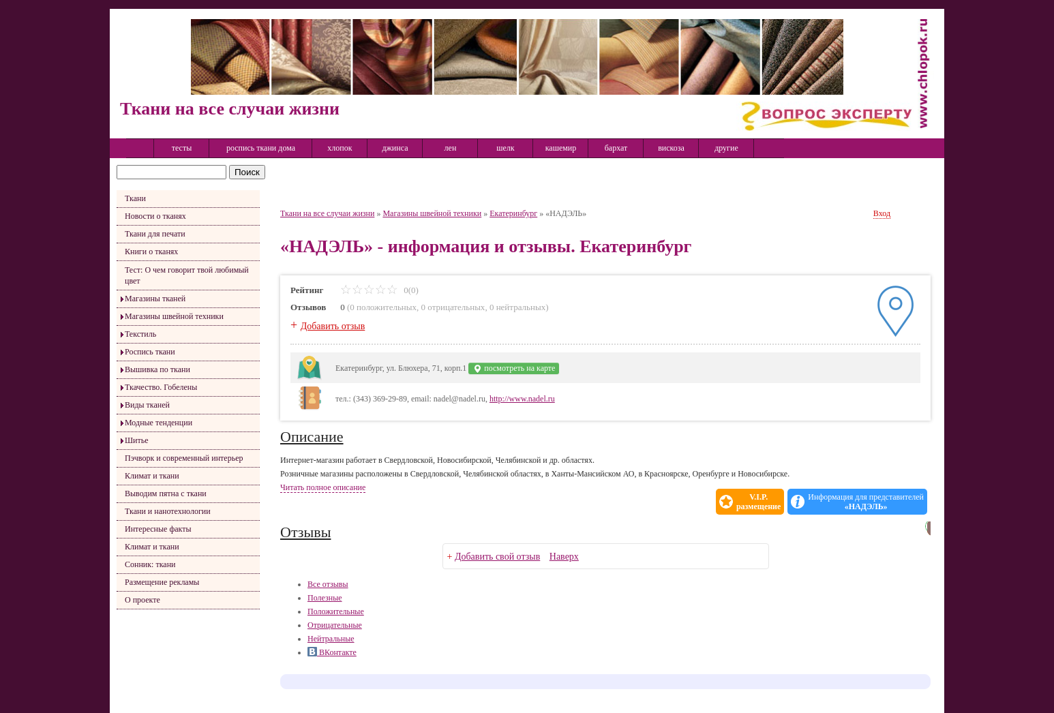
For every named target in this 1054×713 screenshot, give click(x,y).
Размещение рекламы (162, 582)
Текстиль (140, 334)
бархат (616, 148)
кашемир (561, 148)
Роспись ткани (150, 351)
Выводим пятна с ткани (166, 493)
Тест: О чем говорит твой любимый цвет (187, 275)
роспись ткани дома (260, 148)
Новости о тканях (155, 216)
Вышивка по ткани (157, 369)
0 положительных (383, 307)
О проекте (142, 600)
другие (726, 148)
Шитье (137, 440)
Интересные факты (158, 529)
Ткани (135, 198)
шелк (505, 148)
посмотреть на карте (513, 368)
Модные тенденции (158, 422)
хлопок (339, 148)
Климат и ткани (152, 476)
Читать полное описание (322, 487)
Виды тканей (147, 405)
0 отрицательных (453, 307)
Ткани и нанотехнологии (168, 511)
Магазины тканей (155, 298)
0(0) (379, 290)
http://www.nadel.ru (522, 399)
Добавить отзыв (333, 326)
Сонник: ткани (150, 564)
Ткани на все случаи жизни (327, 213)
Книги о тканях (151, 251)
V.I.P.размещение (758, 501)
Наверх (564, 556)
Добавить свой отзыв (497, 556)
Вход (881, 213)
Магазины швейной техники (174, 316)
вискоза (671, 148)
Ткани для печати (155, 234)
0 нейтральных (517, 307)
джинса (395, 148)
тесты (182, 148)
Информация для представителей (866, 501)
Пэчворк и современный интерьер (184, 458)
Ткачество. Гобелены (161, 387)
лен (451, 148)
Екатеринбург (513, 213)
